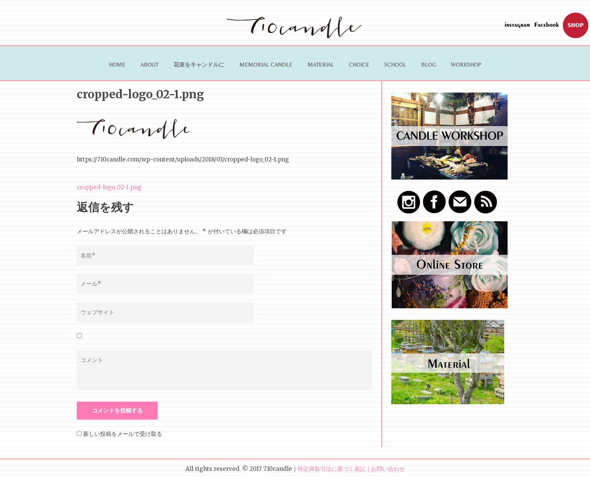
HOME (117, 64)
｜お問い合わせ (385, 468)
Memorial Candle (265, 64)
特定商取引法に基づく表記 (331, 468)
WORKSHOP (466, 64)
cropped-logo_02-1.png (109, 187)
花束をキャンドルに (198, 64)
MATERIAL (320, 64)
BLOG (428, 64)
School (395, 64)
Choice (359, 64)
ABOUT (149, 64)
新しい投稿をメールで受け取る (122, 433)
